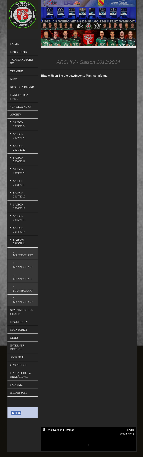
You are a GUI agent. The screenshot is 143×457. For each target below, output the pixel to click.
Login (130, 429)
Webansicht (127, 433)
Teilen (16, 413)
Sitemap (69, 429)
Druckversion (53, 429)
